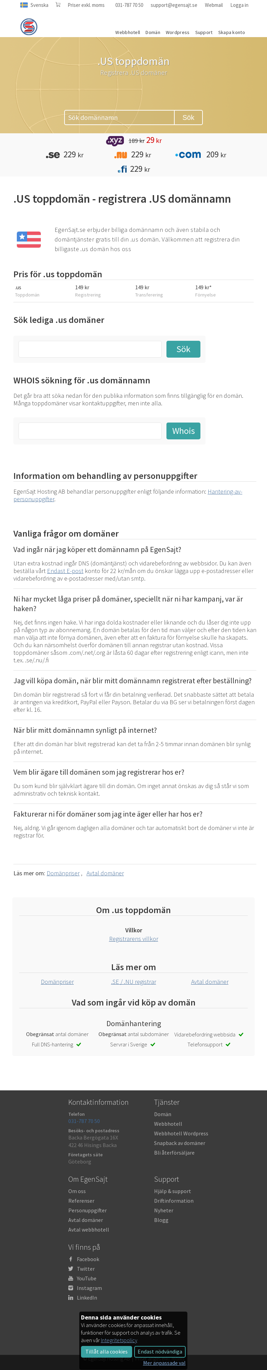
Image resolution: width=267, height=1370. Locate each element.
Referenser (81, 1200)
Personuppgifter (87, 1210)
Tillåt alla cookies (106, 1351)
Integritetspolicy (119, 1340)
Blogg (161, 1219)
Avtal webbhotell (88, 1229)
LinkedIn (87, 1297)
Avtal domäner (105, 873)
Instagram (89, 1287)
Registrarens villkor (133, 939)
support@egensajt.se (174, 5)
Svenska (39, 5)
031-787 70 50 (129, 5)
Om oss (77, 1191)
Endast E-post (65, 571)
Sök (188, 117)
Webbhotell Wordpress (181, 1133)
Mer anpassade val (164, 1362)
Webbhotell (168, 1123)
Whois (183, 430)
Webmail (214, 5)
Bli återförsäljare (174, 1152)
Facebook (88, 1259)
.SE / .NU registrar (133, 982)
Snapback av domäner (179, 1142)
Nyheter (163, 1210)
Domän (162, 1114)
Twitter (86, 1268)
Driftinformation (174, 1200)
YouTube (86, 1278)
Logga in (239, 5)
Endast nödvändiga (160, 1351)
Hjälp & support (172, 1191)
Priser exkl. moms (86, 5)
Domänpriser (63, 873)
